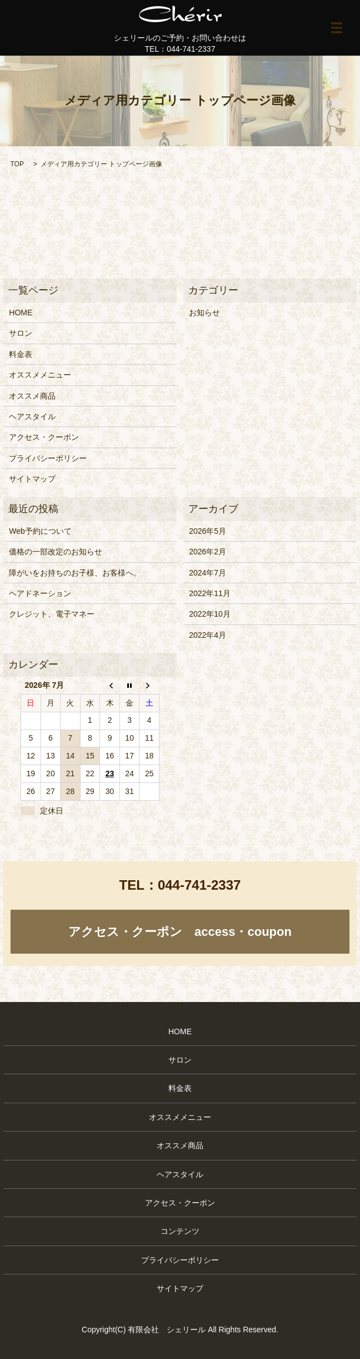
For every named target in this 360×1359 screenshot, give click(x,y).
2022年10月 (210, 613)
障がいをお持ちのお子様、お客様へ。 (75, 572)
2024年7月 (207, 572)
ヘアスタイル (32, 416)
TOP (16, 164)
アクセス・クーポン (44, 437)
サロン (20, 333)
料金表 (20, 354)
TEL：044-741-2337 (180, 48)
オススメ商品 (32, 395)
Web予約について (40, 531)
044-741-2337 (199, 884)
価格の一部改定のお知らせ (55, 551)
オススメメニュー (40, 374)
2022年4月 (207, 635)
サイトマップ (32, 478)
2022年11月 (210, 593)
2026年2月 (207, 551)
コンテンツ (180, 1231)
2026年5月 (207, 531)
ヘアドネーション (40, 593)
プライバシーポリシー (48, 458)
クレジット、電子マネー (51, 613)
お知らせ (204, 312)
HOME (20, 312)
